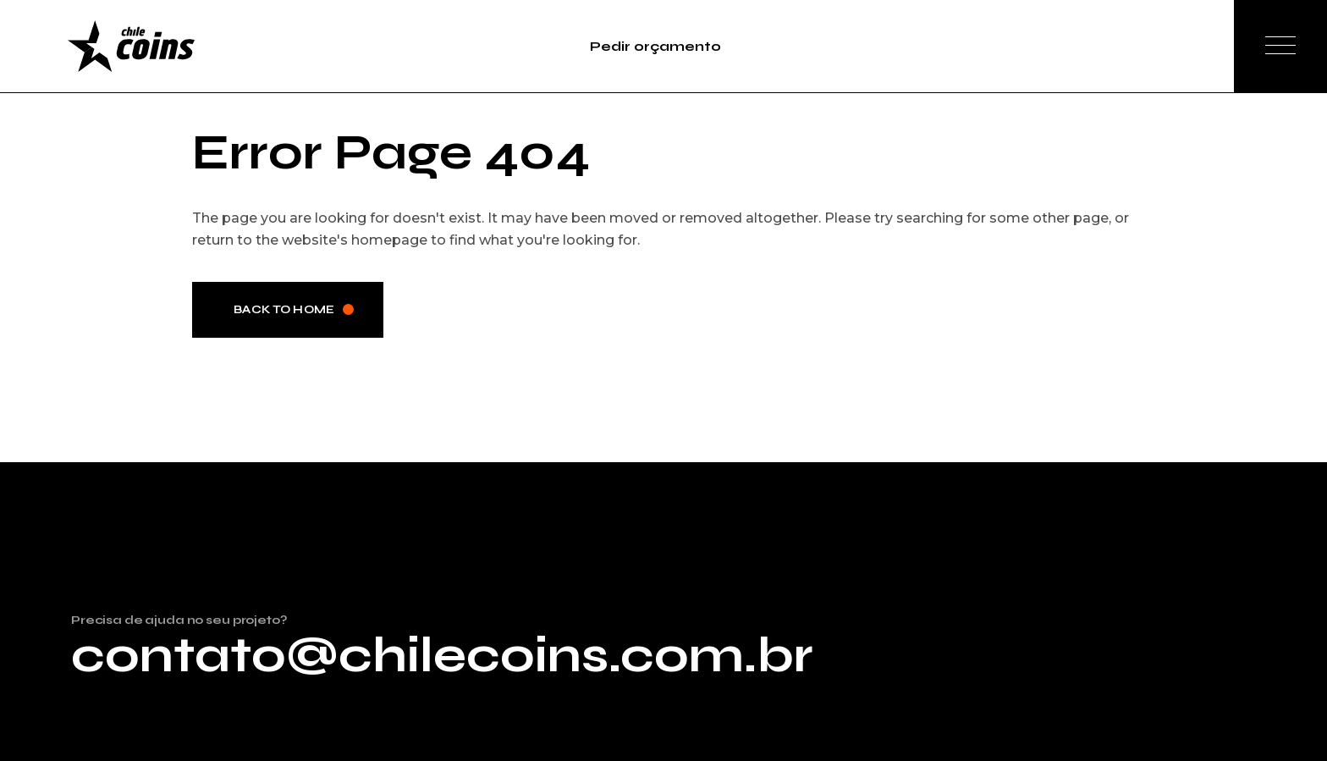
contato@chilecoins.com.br (442, 655)
